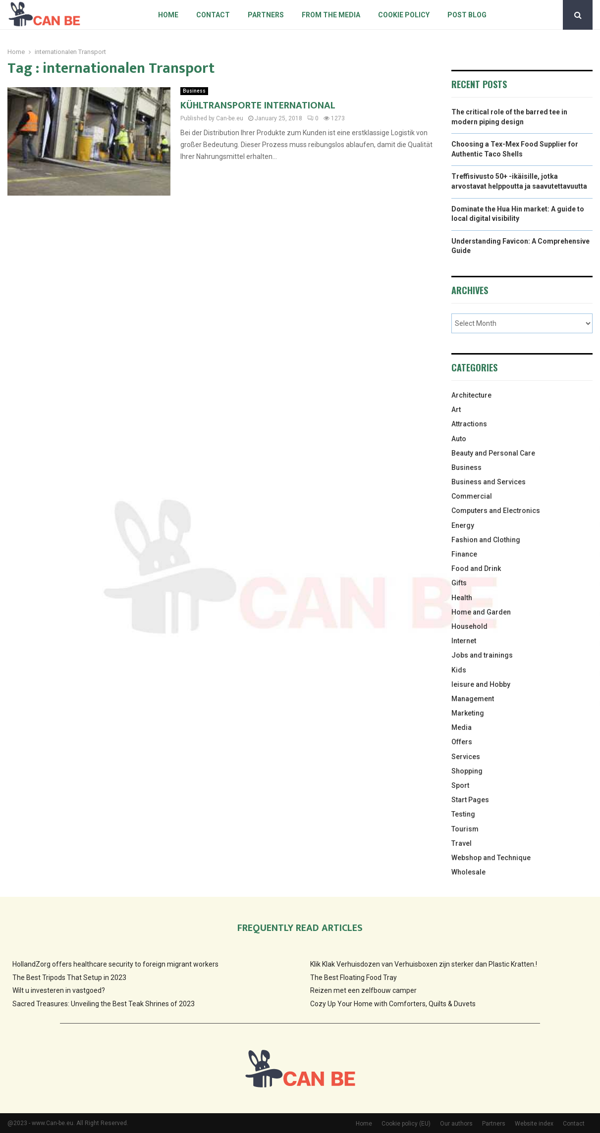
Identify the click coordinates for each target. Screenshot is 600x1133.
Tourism (465, 829)
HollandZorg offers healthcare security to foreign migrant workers (115, 964)
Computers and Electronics (495, 511)
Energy (462, 525)
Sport (460, 785)
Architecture (471, 395)
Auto (458, 439)
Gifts (459, 583)
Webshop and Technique (491, 858)
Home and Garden (481, 612)
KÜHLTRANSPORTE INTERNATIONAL (257, 105)
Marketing (467, 713)
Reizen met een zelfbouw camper (363, 990)
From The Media (331, 15)
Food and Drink (476, 568)
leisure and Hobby (480, 684)
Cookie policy (404, 15)
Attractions (469, 424)
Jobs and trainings (482, 655)
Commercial (471, 496)
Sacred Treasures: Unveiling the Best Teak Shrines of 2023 (103, 1004)
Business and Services (488, 482)
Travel (461, 843)
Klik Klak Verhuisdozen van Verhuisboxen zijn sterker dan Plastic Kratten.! (423, 964)
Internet (463, 641)
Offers (461, 742)
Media (461, 727)
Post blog (467, 15)
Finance (464, 554)
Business (194, 91)
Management (472, 699)
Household (469, 626)
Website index (534, 1123)
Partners (266, 15)
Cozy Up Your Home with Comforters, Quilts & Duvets (393, 1004)
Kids (458, 670)
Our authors (456, 1123)
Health (461, 598)
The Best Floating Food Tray (353, 977)
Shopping (467, 771)
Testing (463, 814)
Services (465, 757)
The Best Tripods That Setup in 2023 (69, 977)
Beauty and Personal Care (493, 453)
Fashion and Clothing (485, 540)
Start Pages (470, 800)
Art (456, 409)
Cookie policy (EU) (406, 1123)
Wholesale (468, 872)
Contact (213, 15)
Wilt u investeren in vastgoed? (58, 990)
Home (168, 15)
